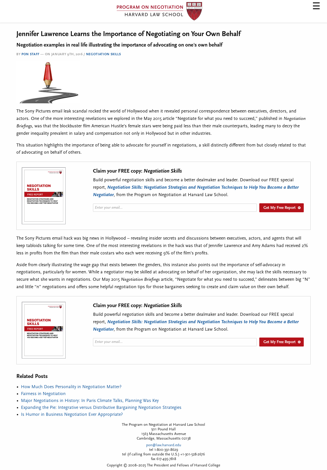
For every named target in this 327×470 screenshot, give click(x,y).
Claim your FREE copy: (137, 171)
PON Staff (30, 54)
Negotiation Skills (103, 54)
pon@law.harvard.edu (163, 445)
